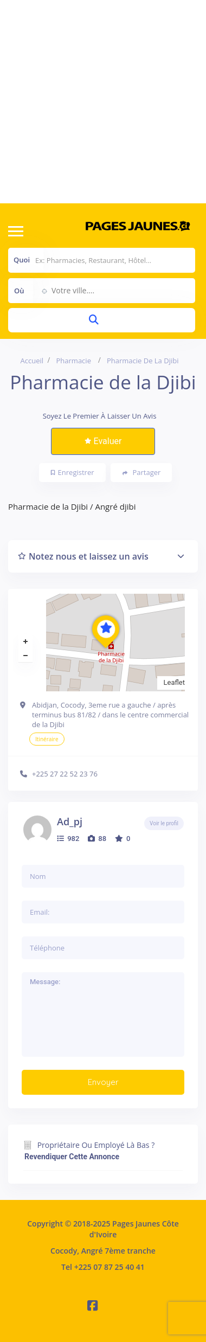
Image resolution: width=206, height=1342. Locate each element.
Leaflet (174, 682)
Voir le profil (164, 823)
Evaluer (103, 441)
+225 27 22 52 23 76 (65, 774)
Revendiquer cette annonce (71, 1156)
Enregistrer (72, 472)
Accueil (32, 360)
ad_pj (69, 821)
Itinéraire (47, 739)
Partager (142, 472)
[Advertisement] (101, 101)
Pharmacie (73, 360)
